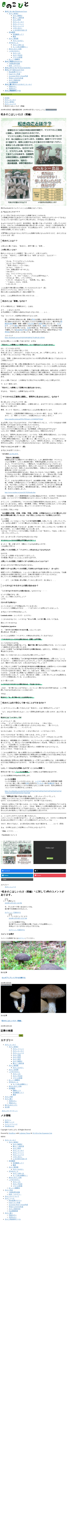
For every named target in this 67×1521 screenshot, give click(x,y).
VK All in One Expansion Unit (42, 1133)
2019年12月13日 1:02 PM (13, 903)
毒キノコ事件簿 (18, 18)
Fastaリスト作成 (14, 74)
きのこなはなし (18, 40)
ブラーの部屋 (17, 57)
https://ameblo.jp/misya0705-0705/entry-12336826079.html (24, 419)
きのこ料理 (17, 20)
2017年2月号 (13, 454)
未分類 (7, 1107)
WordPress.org (9, 1126)
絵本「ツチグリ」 (15, 65)
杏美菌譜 (12, 32)
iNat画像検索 (13, 82)
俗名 (17, 330)
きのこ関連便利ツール (13, 1219)
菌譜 (14, 36)
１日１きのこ (17, 28)
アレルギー (41, 783)
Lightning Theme (24, 1133)
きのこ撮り (9, 1099)
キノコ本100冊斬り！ (20, 47)
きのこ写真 (17, 1055)
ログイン (21, 938)
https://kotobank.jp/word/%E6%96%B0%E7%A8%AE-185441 (25, 337)
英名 (26, 330)
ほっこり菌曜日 (14, 59)
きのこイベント (18, 24)
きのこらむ (17, 53)
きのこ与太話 (17, 55)
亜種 (44, 326)
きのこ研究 (17, 1059)
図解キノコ (17, 1090)
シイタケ (38, 781)
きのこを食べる (18, 45)
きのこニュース (18, 26)
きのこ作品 (9, 1190)
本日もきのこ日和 (15, 49)
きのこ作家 (9, 1097)
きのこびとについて (12, 1196)
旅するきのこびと (11, 1105)
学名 (33, 319)
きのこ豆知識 (13, 1069)
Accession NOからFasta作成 (18, 76)
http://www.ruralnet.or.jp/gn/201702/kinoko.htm (20, 492)
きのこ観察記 (17, 15)
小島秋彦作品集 (14, 63)
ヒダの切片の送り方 (20, 30)
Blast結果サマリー (15, 72)
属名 (16, 326)
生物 (28, 328)
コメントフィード (11, 1124)
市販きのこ (13, 86)
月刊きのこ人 (13, 43)
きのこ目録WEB (14, 80)
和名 (21, 330)
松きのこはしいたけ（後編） (12, 1021)
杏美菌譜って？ (18, 34)
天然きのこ (13, 88)
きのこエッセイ (18, 22)
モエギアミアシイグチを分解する (14, 978)
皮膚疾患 (51, 783)
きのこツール (9, 1198)
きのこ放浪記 (13, 13)
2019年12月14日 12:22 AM (18, 918)
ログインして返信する (13, 912)
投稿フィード (9, 1122)
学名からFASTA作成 (16, 78)
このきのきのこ (14, 51)
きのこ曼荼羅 (13, 38)
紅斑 (27, 783)
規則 (40, 323)
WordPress (12, 1133)
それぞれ (31, 323)
